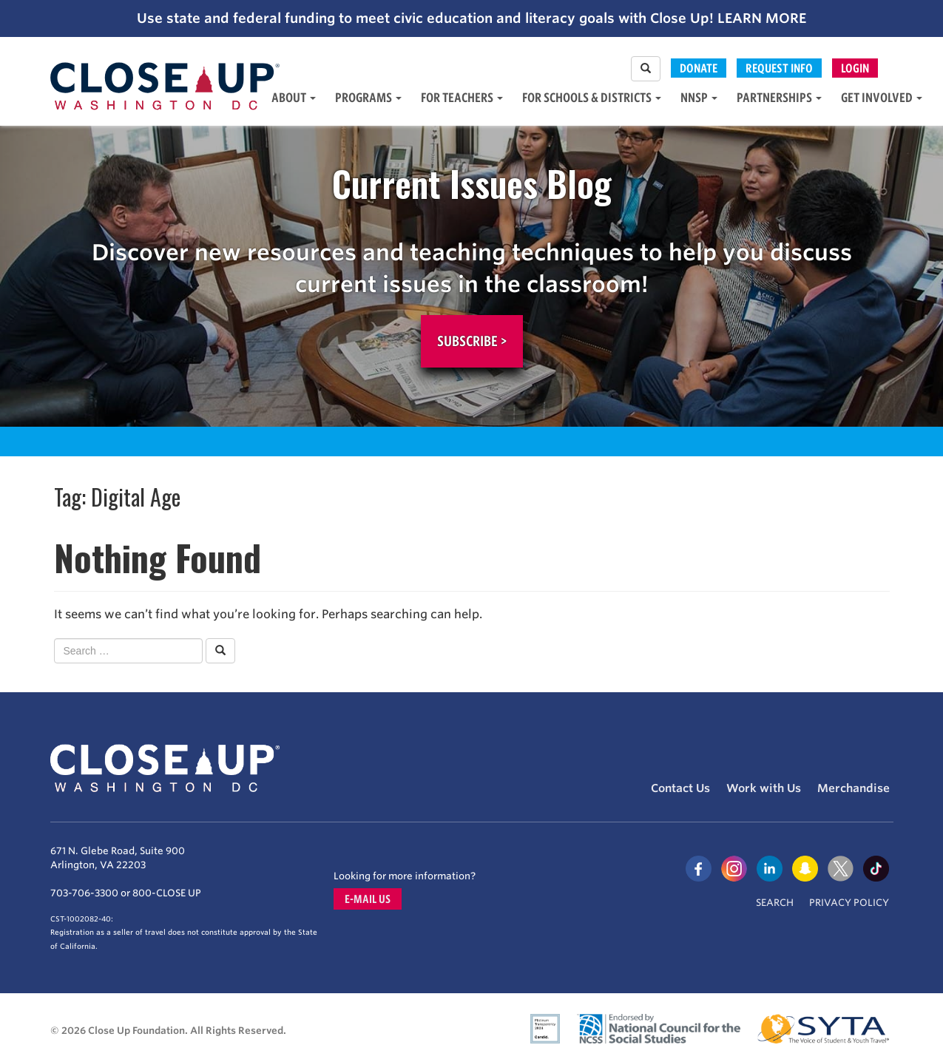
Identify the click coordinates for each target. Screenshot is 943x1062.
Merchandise (853, 788)
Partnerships (779, 97)
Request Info (779, 68)
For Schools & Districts (591, 97)
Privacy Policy (849, 902)
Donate (698, 68)
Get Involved (881, 97)
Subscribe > (472, 341)
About (293, 97)
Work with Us (763, 788)
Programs (368, 97)
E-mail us (368, 899)
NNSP (698, 97)
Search (775, 902)
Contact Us (680, 788)
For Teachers (462, 97)
